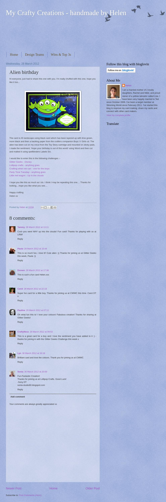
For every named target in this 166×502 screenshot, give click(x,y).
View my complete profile (118, 115)
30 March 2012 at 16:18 (33, 353)
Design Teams (34, 54)
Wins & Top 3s (61, 54)
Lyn (19, 353)
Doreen (21, 270)
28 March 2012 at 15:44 (35, 248)
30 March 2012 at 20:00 (35, 371)
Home (14, 54)
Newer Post (13, 488)
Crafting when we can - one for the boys (29, 168)
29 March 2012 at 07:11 (37, 310)
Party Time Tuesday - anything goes (27, 172)
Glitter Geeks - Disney (20, 162)
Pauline (21, 310)
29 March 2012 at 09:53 (41, 331)
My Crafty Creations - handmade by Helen (66, 13)
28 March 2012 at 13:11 (37, 227)
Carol (20, 289)
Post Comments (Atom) (30, 495)
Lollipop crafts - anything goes (24, 165)
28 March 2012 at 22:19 (35, 289)
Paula (20, 248)
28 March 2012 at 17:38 (37, 270)
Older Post (93, 488)
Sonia (20, 371)
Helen (128, 85)
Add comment (17, 396)
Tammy (21, 227)
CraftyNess (23, 331)
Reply (20, 239)
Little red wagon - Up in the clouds (26, 175)
